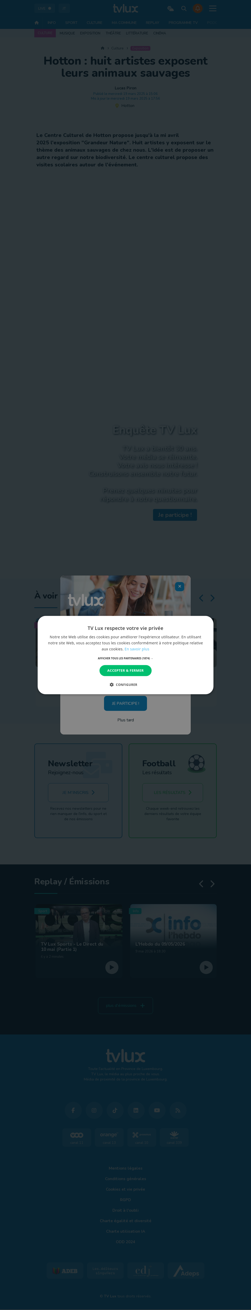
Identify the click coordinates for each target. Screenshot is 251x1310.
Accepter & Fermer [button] (125, 670)
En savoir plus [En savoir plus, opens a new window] (137, 648)
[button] (125, 658)
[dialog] (126, 655)
